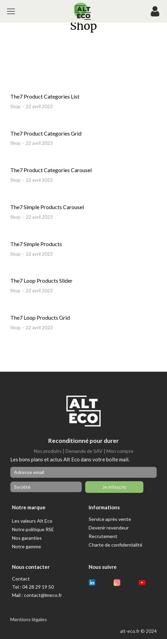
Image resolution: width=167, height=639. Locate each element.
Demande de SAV (84, 451)
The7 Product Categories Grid (45, 133)
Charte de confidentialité (115, 545)
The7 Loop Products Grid (40, 317)
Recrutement (103, 536)
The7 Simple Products (36, 244)
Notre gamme (26, 546)
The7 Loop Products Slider (41, 280)
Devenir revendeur (109, 528)
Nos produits (48, 451)
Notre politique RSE (33, 529)
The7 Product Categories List (44, 96)
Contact (21, 579)
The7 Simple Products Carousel (47, 207)
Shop (15, 106)
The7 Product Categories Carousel (51, 170)
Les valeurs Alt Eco (32, 521)
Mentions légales (28, 619)
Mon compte (119, 451)
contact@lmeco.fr (43, 595)
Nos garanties (27, 538)
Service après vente (110, 519)
